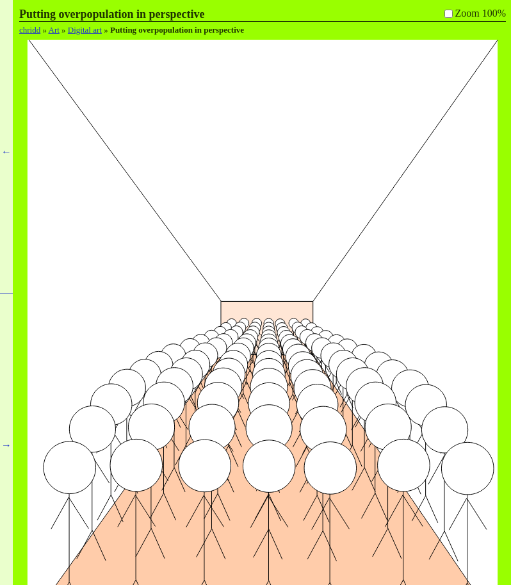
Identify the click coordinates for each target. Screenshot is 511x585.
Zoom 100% (480, 13)
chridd (29, 30)
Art (54, 30)
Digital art (85, 30)
